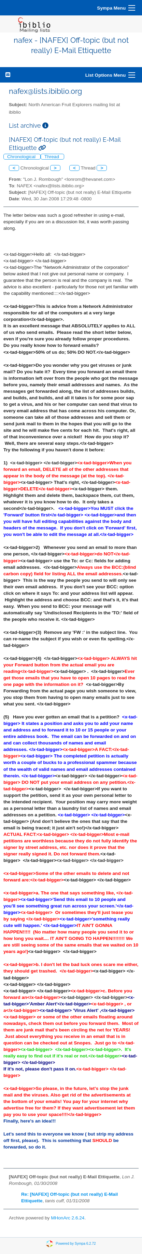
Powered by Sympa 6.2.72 (76, 1243)
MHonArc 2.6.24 (67, 1217)
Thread (52, 156)
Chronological (22, 156)
